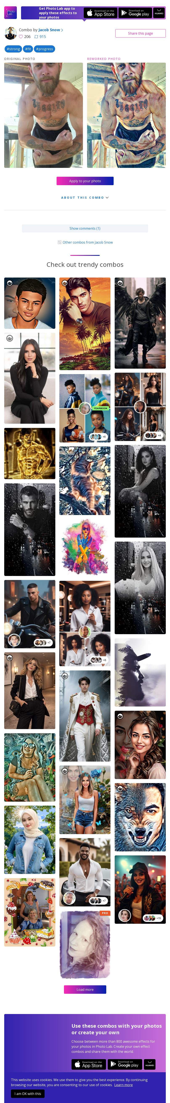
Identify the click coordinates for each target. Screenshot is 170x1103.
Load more (85, 989)
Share (140, 33)
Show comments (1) (85, 228)
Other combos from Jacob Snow (85, 242)
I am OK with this (28, 1093)
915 (40, 36)
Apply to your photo (85, 181)
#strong (13, 49)
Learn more (123, 1085)
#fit (28, 49)
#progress (44, 49)
